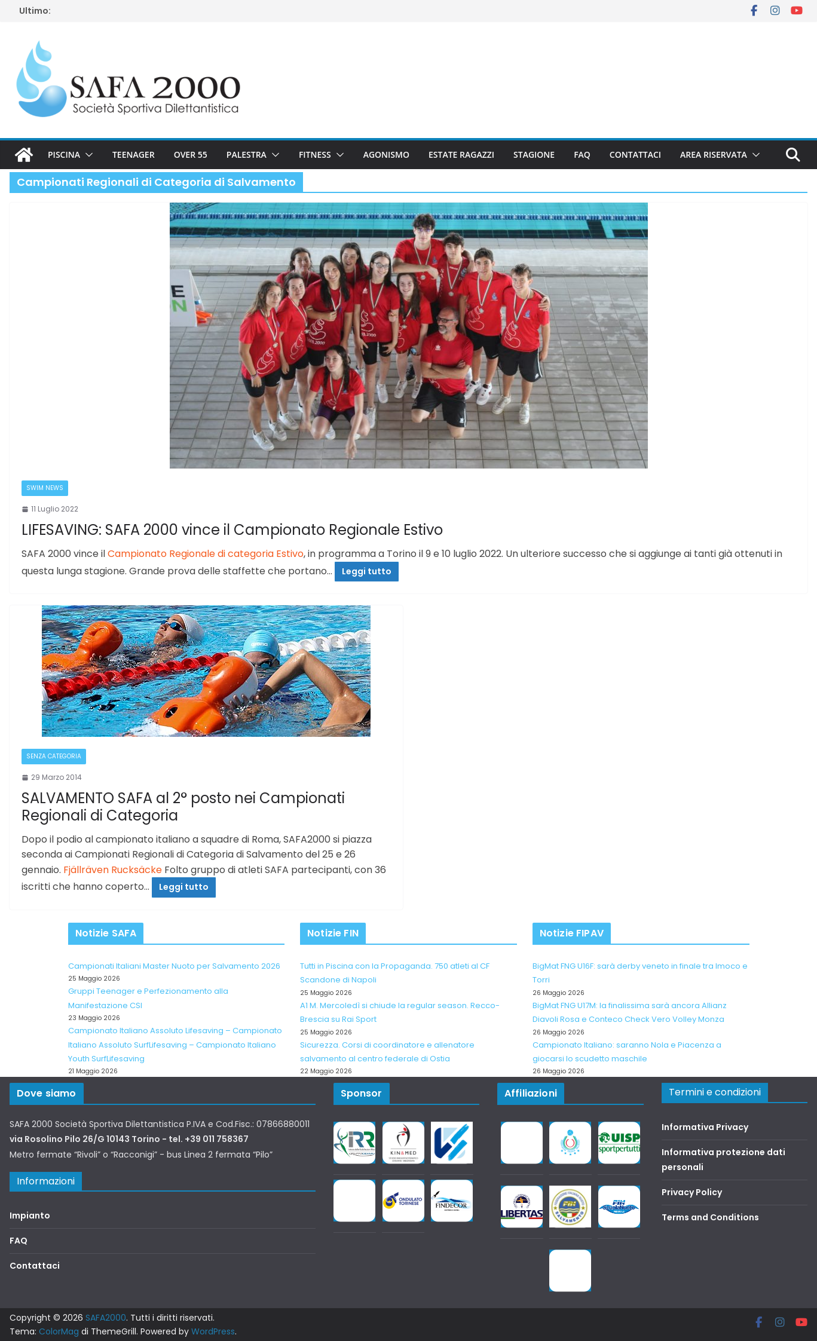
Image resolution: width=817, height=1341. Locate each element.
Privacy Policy (692, 1192)
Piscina (64, 154)
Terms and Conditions (710, 1217)
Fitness (315, 154)
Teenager (133, 154)
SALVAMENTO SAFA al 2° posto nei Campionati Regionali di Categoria (183, 806)
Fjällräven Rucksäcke (112, 870)
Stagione (534, 154)
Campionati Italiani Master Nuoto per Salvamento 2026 (174, 966)
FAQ (582, 154)
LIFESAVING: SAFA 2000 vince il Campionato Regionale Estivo (232, 530)
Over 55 (190, 154)
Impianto (30, 1215)
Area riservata (713, 154)
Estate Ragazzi (461, 154)
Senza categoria (53, 756)
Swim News (44, 487)
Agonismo (386, 154)
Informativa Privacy (705, 1127)
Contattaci (635, 154)
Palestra (247, 154)
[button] (86, 154)
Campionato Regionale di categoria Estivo (206, 554)
